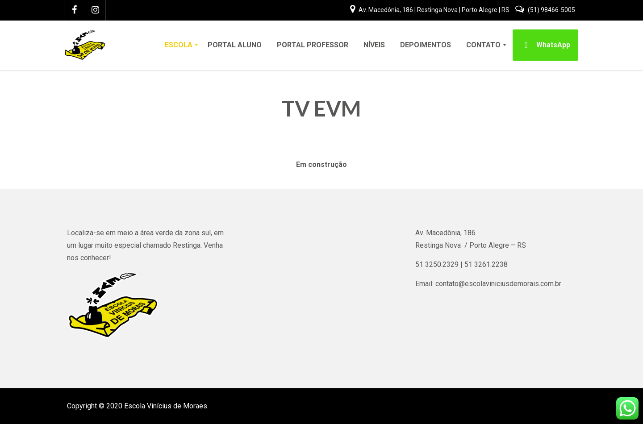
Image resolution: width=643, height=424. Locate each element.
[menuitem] (178, 45)
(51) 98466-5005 (545, 9)
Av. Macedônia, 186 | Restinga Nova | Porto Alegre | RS (430, 9)
